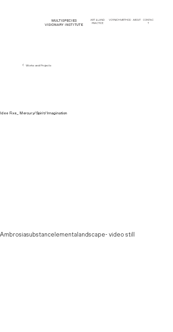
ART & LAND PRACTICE (97, 21)
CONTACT (148, 21)
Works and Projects (36, 65)
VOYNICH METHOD (120, 20)
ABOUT (137, 20)
